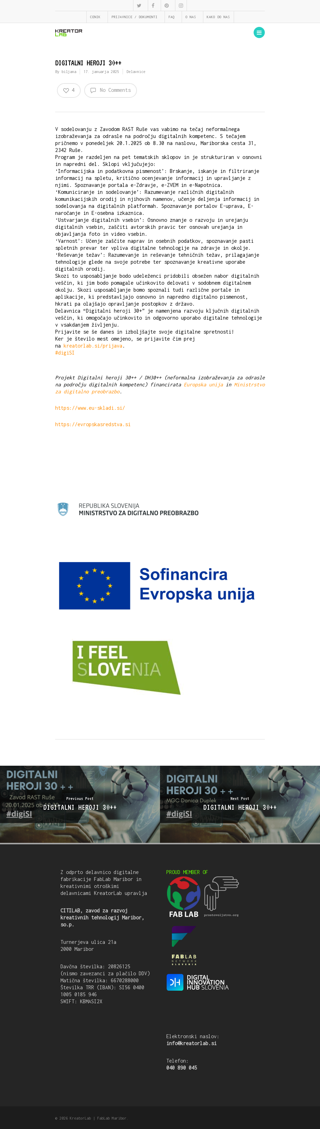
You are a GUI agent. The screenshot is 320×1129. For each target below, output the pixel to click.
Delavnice (135, 72)
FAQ (171, 17)
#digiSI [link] (65, 353)
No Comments (110, 90)
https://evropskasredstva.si (93, 424)
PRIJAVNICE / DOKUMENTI (134, 17)
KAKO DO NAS (218, 17)
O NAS (191, 17)
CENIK (95, 17)
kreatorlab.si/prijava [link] (93, 346)
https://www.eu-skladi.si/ (90, 408)
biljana (68, 72)
